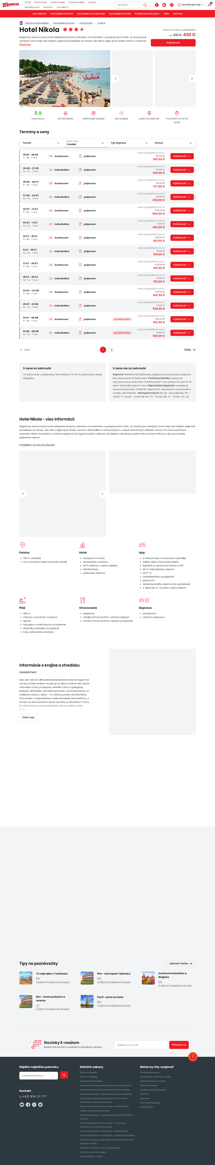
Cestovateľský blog (150, 1033)
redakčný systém (172, 1155)
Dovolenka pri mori (64, 23)
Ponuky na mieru (81, 2)
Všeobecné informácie (91, 1011)
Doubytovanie (62, 2)
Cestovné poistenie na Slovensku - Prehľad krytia (104, 1061)
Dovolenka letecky (62, 13)
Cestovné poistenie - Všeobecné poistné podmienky (106, 1024)
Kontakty (52, 7)
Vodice (101, 23)
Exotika (178, 13)
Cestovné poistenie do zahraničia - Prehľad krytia (104, 1037)
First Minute (140, 1145)
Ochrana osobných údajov (93, 1082)
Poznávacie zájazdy (147, 13)
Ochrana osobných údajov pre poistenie (100, 1078)
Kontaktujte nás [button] (191, 4)
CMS (189, 1155)
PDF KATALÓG (45, 2)
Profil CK (144, 1024)
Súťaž (32, 2)
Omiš (135, 843)
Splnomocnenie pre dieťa (153, 1011)
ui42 (168, 1157)
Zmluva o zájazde (88, 1003)
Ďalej (188, 349)
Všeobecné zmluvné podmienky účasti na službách (105, 1020)
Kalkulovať (173, 42)
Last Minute (67, 7)
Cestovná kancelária (34, 23)
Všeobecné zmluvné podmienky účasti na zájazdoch (106, 1016)
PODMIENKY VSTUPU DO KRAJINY (37, 444)
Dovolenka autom (120, 13)
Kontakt (25, 1021)
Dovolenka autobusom (91, 13)
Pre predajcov (36, 7)
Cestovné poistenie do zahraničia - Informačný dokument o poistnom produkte (103, 1031)
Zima (166, 13)
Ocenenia (145, 1029)
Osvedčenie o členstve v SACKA (155, 1007)
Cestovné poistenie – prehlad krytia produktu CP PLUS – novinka (107, 1047)
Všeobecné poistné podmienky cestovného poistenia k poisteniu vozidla (107, 1072)
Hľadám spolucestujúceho (153, 1020)
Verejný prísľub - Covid (91, 1087)
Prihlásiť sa (179, 975)
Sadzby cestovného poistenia (95, 1041)
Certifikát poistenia (149, 1003)
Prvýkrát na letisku (149, 1016)
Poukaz (96, 2)
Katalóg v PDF (146, 1037)
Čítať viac (122, 394)
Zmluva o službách (89, 1007)
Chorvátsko (86, 23)
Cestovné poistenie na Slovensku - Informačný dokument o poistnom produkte (103, 1055)
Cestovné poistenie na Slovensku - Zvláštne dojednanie (107, 1066)
